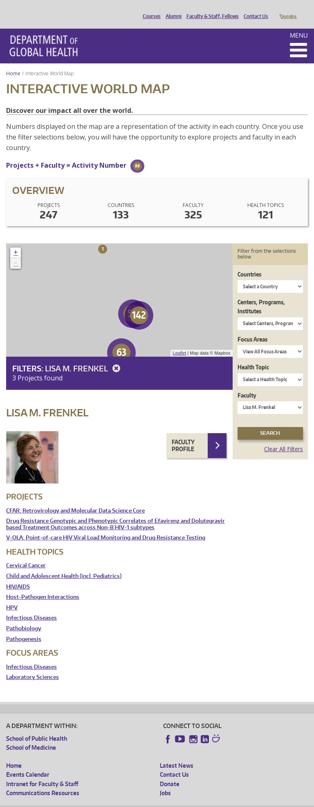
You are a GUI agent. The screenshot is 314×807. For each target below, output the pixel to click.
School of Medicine (31, 736)
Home (13, 61)
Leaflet (179, 341)
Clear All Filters (283, 437)
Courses (150, 9)
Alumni (171, 9)
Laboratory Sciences (32, 666)
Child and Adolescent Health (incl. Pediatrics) (63, 565)
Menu (299, 23)
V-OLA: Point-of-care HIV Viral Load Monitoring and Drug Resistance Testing (105, 526)
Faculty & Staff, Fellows (210, 9)
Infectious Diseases (31, 606)
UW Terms (147, 801)
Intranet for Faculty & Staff (42, 772)
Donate (288, 9)
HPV (12, 596)
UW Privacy (114, 801)
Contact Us (254, 9)
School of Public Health (36, 727)
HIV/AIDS (18, 575)
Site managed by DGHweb (195, 801)
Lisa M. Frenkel (84, 357)
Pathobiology (23, 617)
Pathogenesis (23, 628)
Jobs (165, 781)
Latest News (176, 754)
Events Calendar (27, 763)
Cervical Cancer (26, 554)
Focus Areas (252, 327)
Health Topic (253, 355)
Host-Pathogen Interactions (42, 585)
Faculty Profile (183, 434)
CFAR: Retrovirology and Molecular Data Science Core (75, 499)
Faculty (247, 383)
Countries (249, 262)
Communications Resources (42, 781)
